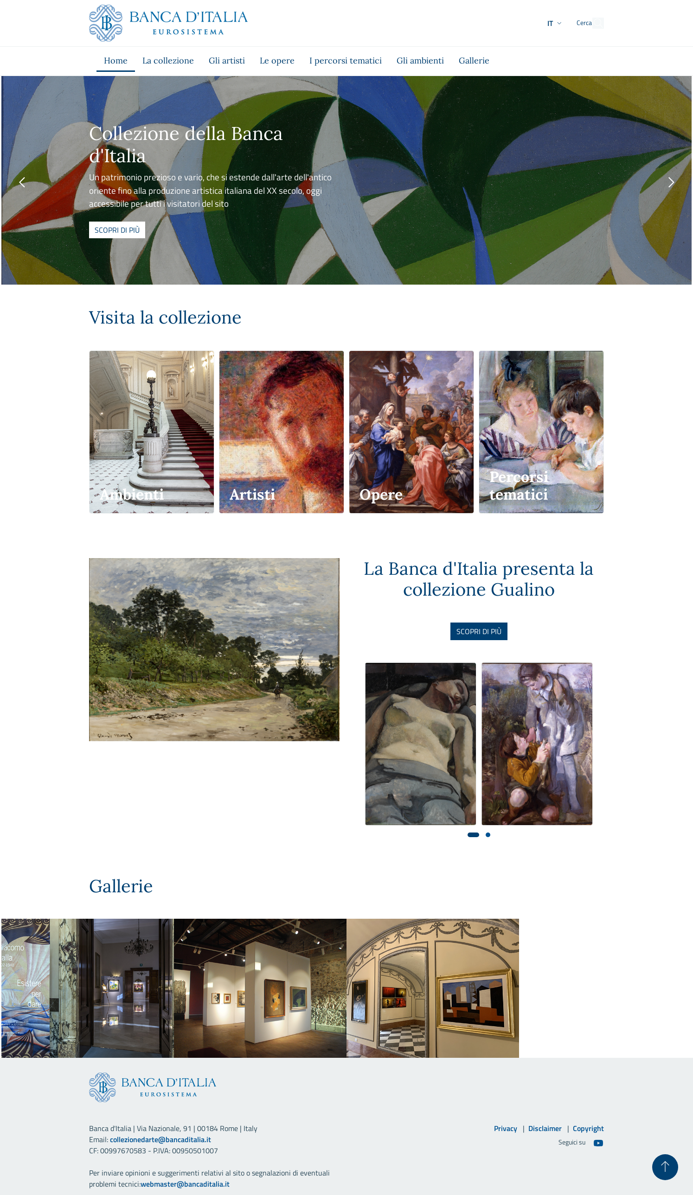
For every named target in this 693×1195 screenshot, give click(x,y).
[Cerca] (593, 23)
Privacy (505, 1128)
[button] (537, 23)
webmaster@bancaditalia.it (185, 1183)
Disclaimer (545, 1128)
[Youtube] (598, 1143)
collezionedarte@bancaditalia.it (160, 1139)
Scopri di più (117, 229)
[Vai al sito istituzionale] (168, 23)
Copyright (588, 1128)
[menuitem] (115, 61)
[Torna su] (665, 1167)
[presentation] (21, 182)
